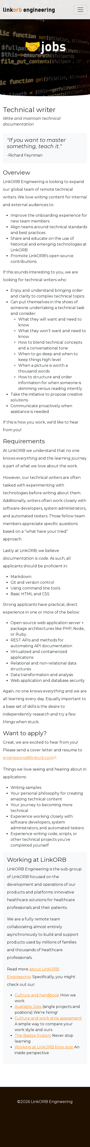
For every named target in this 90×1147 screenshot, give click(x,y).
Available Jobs (28, 1006)
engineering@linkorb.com (28, 757)
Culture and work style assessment (48, 1018)
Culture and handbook (37, 995)
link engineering (29, 9)
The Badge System (33, 1035)
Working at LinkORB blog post (44, 1047)
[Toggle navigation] (80, 9)
